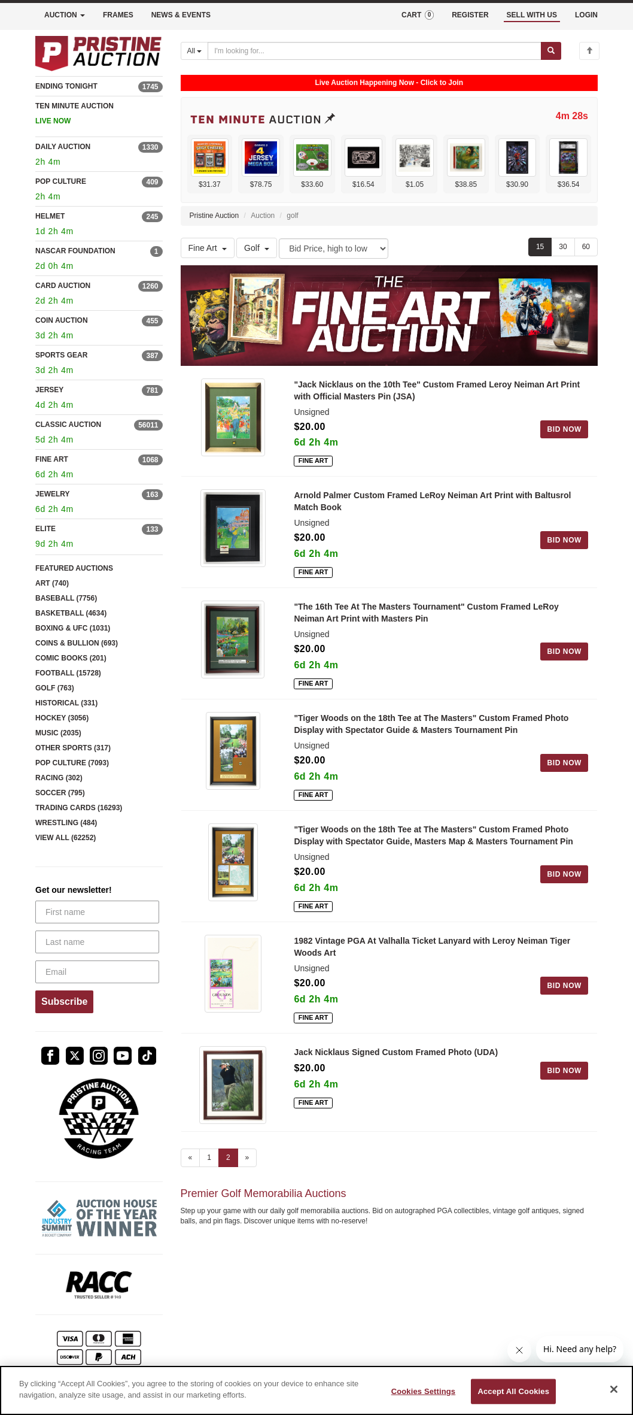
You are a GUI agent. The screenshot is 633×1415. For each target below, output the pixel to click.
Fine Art (207, 248)
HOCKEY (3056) (62, 718)
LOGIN (586, 15)
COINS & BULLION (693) (76, 643)
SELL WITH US (532, 15)
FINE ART (51, 459)
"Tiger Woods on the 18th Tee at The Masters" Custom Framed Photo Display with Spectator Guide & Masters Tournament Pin (431, 724)
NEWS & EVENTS (181, 15)
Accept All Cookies (513, 1391)
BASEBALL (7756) (66, 598)
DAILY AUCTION (62, 147)
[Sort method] (333, 248)
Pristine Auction (214, 215)
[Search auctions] (374, 51)
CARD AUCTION (62, 285)
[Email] (97, 971)
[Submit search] (551, 51)
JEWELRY (52, 494)
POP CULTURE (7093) (72, 763)
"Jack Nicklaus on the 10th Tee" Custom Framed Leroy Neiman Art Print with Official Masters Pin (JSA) (437, 390)
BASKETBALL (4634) (70, 613)
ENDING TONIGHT (66, 86)
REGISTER (470, 15)
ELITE (45, 529)
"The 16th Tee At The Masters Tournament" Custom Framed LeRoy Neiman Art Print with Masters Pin (426, 612)
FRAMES (118, 15)
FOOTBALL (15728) (68, 673)
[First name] (97, 912)
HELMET (50, 216)
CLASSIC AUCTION (68, 424)
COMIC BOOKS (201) (70, 658)
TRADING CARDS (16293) (78, 808)
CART (417, 15)
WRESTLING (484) (66, 823)
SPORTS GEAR (61, 355)
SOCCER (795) (60, 793)
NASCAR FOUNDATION (75, 251)
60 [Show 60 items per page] (586, 247)
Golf (256, 248)
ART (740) (52, 583)
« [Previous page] (190, 1157)
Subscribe (64, 1001)
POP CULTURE (60, 181)
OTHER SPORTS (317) (73, 748)
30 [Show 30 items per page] (563, 247)
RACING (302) (59, 778)
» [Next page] (247, 1157)
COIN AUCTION (61, 320)
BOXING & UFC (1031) (72, 628)
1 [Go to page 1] (209, 1157)
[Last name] (97, 942)
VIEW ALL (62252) (65, 838)
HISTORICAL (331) (66, 703)
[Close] (614, 1389)
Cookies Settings (423, 1391)
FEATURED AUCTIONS (74, 568)
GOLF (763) (54, 688)
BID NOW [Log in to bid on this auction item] (564, 429)
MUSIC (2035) (58, 733)
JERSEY (49, 390)
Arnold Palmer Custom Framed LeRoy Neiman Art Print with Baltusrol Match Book (432, 501)
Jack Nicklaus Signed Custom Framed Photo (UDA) (396, 1052)
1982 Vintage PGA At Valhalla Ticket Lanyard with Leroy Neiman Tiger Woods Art (432, 947)
